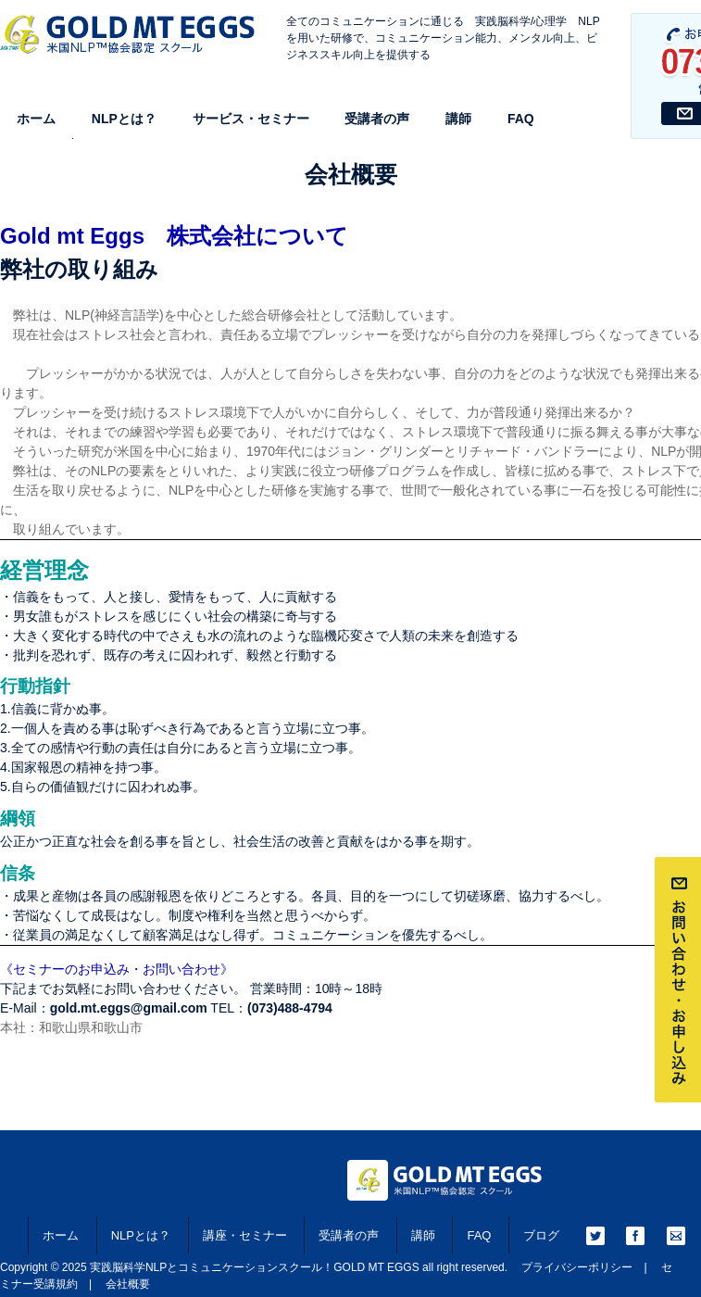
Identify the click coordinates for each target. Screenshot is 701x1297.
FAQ (520, 118)
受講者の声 (376, 118)
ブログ (541, 1235)
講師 (458, 118)
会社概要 (128, 1284)
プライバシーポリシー (576, 1267)
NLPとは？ (124, 118)
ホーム (36, 118)
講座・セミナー (245, 1235)
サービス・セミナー (251, 118)
